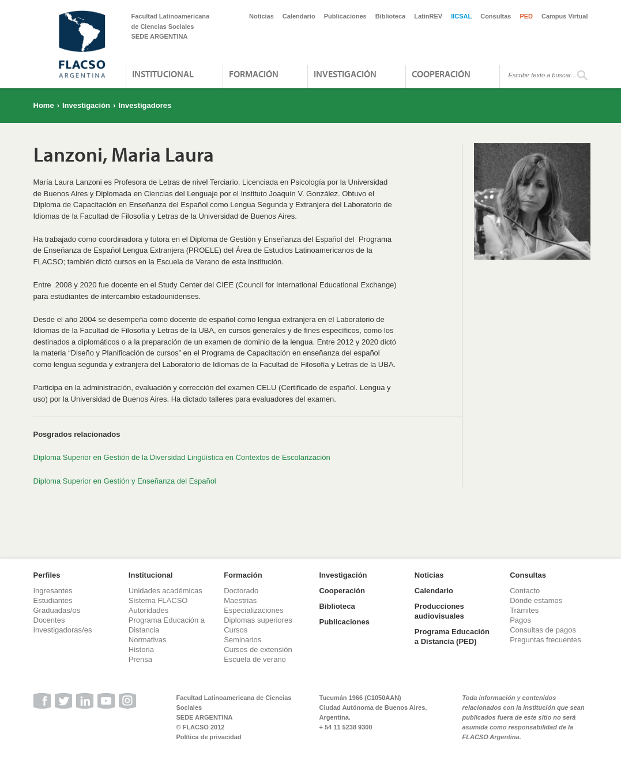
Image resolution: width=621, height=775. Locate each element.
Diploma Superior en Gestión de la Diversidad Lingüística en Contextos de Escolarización (181, 457)
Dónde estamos (536, 600)
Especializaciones (253, 610)
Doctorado (241, 590)
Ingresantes (53, 590)
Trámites (524, 610)
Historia (141, 649)
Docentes (49, 620)
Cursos (235, 630)
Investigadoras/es (62, 630)
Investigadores (144, 105)
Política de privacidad (209, 736)
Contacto (525, 590)
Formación (253, 74)
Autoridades (148, 610)
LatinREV (428, 16)
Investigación (345, 74)
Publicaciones (345, 16)
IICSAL (461, 16)
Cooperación (441, 74)
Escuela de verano (255, 659)
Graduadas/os (57, 610)
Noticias (261, 16)
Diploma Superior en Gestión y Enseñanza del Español (124, 481)
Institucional (163, 74)
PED (526, 16)
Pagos (520, 620)
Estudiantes (53, 600)
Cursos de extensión (258, 649)
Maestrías (240, 600)
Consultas (495, 16)
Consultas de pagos (543, 630)
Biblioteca (390, 16)
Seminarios (242, 639)
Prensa (140, 659)
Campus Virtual (564, 16)
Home (43, 105)
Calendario (299, 16)
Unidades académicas (165, 590)
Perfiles (47, 575)
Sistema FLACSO (158, 600)
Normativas (148, 639)
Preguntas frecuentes (545, 639)
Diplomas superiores (258, 620)
